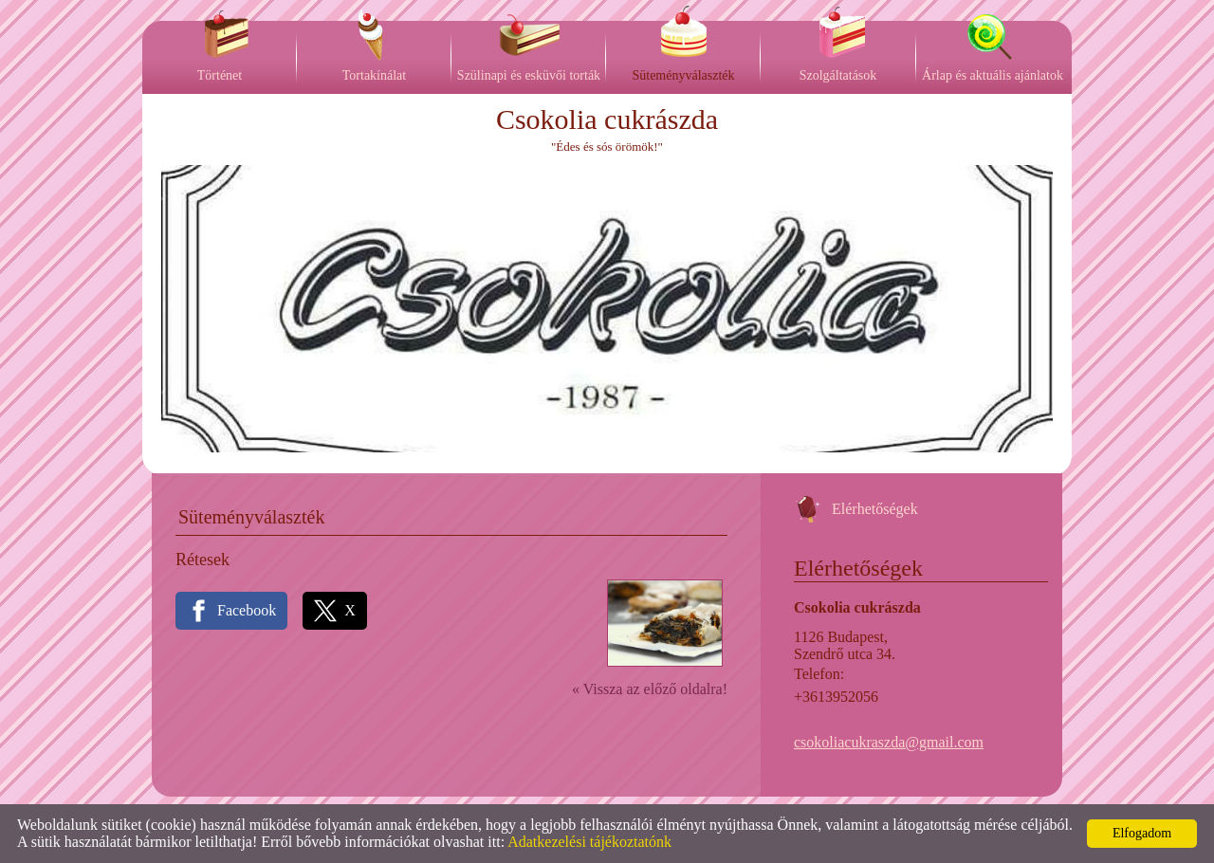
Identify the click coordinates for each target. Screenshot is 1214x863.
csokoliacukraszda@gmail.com (889, 742)
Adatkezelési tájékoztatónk (589, 842)
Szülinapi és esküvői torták (528, 75)
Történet (219, 75)
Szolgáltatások (838, 75)
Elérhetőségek (875, 509)
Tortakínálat (374, 75)
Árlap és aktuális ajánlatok (992, 75)
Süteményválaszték (683, 75)
